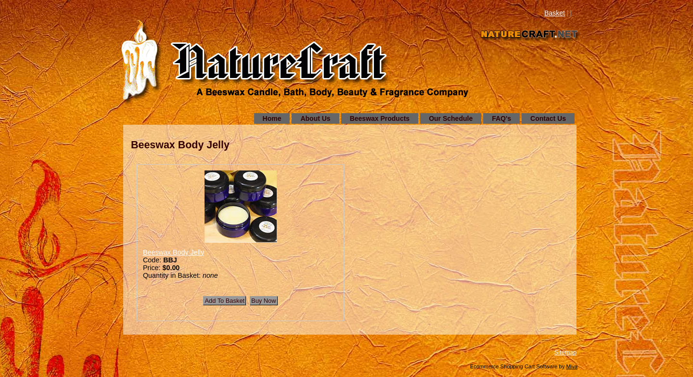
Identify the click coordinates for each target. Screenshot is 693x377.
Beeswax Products (380, 118)
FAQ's (501, 118)
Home (272, 118)
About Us (315, 118)
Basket (554, 13)
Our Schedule (451, 118)
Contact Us (548, 118)
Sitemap (565, 352)
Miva (572, 366)
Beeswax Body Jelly (173, 252)
